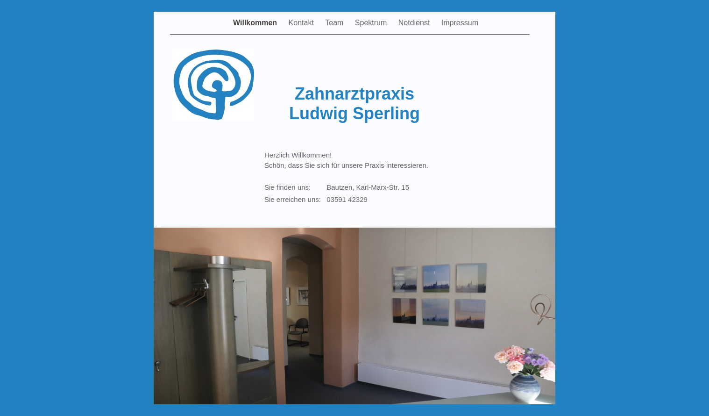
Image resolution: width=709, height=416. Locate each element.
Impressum (459, 23)
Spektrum (372, 23)
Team (335, 23)
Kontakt (302, 23)
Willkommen (256, 23)
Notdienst (415, 23)
